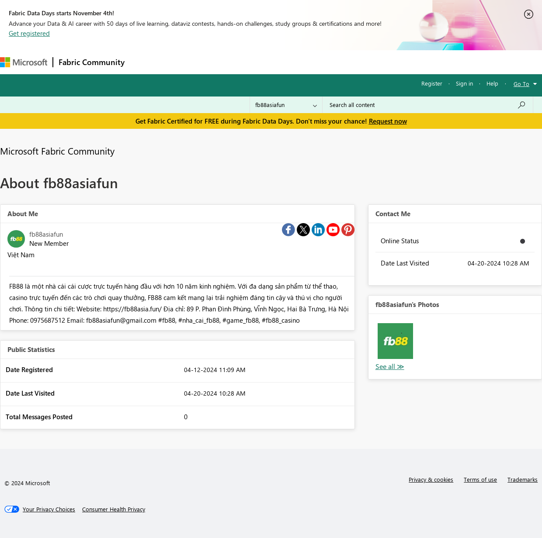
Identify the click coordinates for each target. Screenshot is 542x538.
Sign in (464, 83)
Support (367, 62)
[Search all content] (427, 105)
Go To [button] (521, 83)
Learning (330, 62)
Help (492, 83)
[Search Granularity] (286, 105)
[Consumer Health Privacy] (113, 509)
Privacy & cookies (431, 479)
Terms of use (480, 479)
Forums (144, 62)
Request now (388, 121)
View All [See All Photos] (389, 367)
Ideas (219, 62)
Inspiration (183, 62)
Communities (257, 62)
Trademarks (522, 479)
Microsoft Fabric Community (57, 151)
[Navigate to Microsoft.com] (23, 62)
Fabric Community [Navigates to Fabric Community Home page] (92, 62)
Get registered (29, 33)
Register (431, 83)
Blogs (297, 62)
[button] (395, 341)
